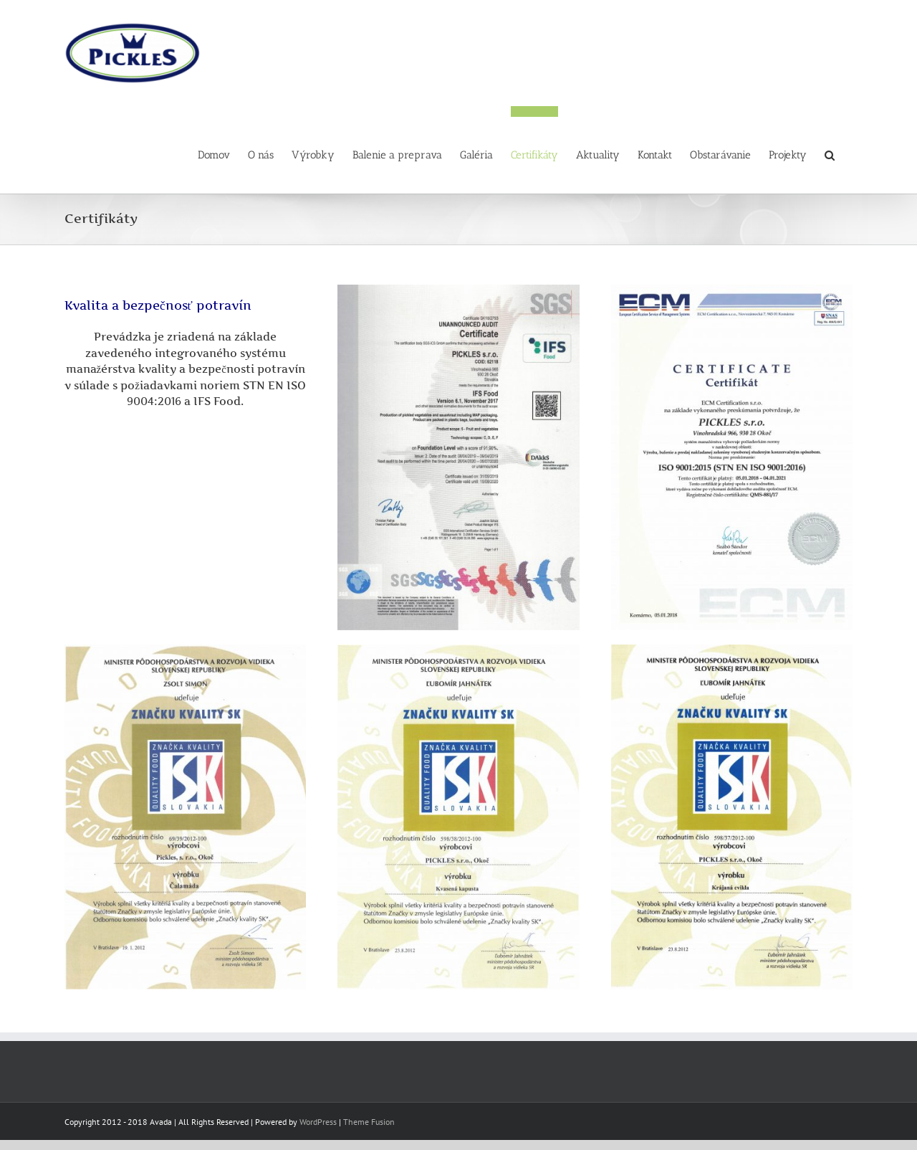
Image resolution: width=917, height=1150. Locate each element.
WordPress (318, 1121)
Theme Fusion (369, 1121)
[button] (830, 150)
